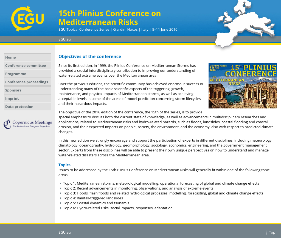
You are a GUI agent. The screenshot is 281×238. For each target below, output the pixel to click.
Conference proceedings (26, 81)
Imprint (12, 98)
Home (10, 57)
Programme (15, 73)
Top (272, 232)
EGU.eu (64, 39)
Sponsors (13, 90)
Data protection (19, 106)
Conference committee (25, 65)
